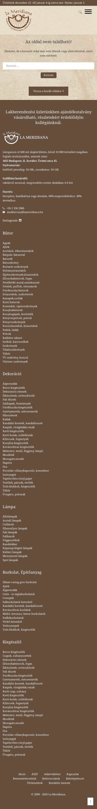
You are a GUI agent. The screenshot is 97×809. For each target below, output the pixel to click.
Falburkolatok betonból (17, 602)
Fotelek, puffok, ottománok (20, 286)
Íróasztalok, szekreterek (18, 294)
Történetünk (35, 783)
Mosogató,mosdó (13, 459)
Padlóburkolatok (13, 617)
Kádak (7, 419)
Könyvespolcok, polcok (17, 318)
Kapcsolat (73, 774)
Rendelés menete (59, 783)
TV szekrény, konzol (15, 357)
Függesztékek (11, 540)
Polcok (7, 333)
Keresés (49, 75)
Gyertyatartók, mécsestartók (20, 411)
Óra (5, 466)
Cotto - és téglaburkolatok (19, 594)
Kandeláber (10, 544)
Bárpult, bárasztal (14, 254)
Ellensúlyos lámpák (15, 528)
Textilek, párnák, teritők (18, 482)
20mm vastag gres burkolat (20, 582)
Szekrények (10, 345)
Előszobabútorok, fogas (17, 278)
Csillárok (8, 524)
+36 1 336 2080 (15, 208)
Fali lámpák (10, 532)
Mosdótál (8, 454)
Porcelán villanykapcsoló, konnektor (26, 470)
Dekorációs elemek (15, 391)
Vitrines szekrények (15, 361)
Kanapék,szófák (13, 298)
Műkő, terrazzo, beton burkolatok (24, 613)
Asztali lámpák (12, 520)
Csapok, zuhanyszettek (17, 655)
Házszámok (10, 415)
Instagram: (12, 220)
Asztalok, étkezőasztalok (18, 251)
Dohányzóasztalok (14, 270)
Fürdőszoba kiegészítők (18, 407)
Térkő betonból (12, 621)
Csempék (8, 598)
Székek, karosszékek (16, 341)
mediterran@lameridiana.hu (25, 212)
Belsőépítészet (75, 778)
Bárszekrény (10, 262)
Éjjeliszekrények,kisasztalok (20, 274)
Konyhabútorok (13, 310)
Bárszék (8, 258)
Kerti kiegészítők (13, 431)
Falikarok (9, 536)
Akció (22, 774)
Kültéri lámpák (12, 552)
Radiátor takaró (12, 338)
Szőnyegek (9, 474)
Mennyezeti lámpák (15, 556)
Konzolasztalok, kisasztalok (20, 326)
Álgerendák (10, 383)
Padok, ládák (11, 330)
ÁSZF (35, 774)
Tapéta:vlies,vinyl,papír (17, 478)
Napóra (7, 462)
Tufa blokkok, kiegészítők (19, 486)
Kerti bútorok (11, 302)
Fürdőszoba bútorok (16, 290)
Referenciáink (51, 778)
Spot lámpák (10, 560)
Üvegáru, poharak (14, 494)
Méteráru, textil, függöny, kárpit (23, 451)
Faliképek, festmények (17, 403)
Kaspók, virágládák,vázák (19, 427)
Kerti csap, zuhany (14, 691)
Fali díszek (9, 399)
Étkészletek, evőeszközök (19, 395)
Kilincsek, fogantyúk (16, 439)
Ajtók (6, 247)
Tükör (6, 353)
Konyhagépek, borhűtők (18, 314)
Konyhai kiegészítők (15, 443)
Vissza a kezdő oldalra (48, 91)
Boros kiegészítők (14, 387)
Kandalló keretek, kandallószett (23, 423)
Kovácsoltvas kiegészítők (18, 447)
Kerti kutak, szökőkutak (18, 435)
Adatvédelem (52, 774)
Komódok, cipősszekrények (20, 306)
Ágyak (6, 243)
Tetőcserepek (11, 625)
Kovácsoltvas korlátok (17, 610)
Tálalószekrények (14, 349)
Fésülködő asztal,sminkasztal (21, 282)
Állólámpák (10, 516)
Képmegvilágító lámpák (17, 548)
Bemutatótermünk (24, 778)
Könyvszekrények (14, 322)
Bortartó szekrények (15, 266)
